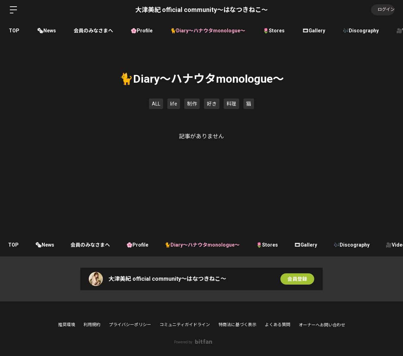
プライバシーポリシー (130, 324)
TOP (14, 30)
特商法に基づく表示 (237, 324)
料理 (231, 104)
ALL (156, 104)
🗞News (46, 30)
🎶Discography (361, 30)
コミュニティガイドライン (185, 324)
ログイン (381, 9)
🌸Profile (142, 30)
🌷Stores (274, 30)
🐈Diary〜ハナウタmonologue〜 (207, 30)
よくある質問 (277, 324)
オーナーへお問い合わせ (322, 325)
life (173, 104)
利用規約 (91, 324)
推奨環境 (66, 324)
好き (212, 104)
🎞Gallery (313, 30)
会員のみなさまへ (93, 30)
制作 (192, 104)
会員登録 (297, 279)
